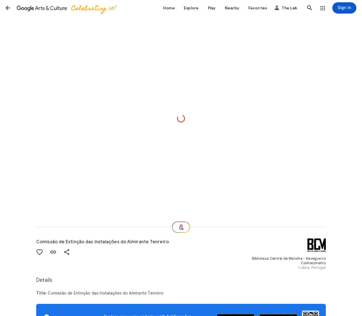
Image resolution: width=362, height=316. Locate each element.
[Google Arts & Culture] (66, 8)
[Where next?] (181, 227)
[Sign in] (344, 8)
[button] (8, 8)
